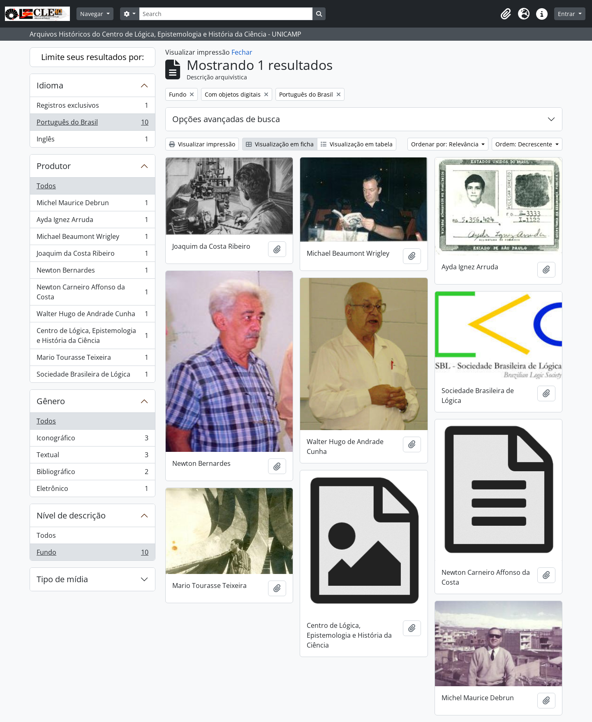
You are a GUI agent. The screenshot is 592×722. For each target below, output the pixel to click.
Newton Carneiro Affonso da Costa (92, 291)
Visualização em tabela (357, 144)
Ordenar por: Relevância (445, 144)
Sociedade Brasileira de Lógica (92, 375)
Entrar (567, 14)
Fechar (241, 52)
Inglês (92, 140)
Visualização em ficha (280, 144)
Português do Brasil (92, 124)
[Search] (225, 13)
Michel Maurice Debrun (92, 204)
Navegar (92, 14)
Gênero (51, 401)
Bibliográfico (92, 473)
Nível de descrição (71, 515)
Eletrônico (92, 490)
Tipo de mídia (62, 579)
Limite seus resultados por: (92, 56)
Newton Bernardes (92, 272)
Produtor (54, 165)
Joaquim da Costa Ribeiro (92, 255)
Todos (46, 185)
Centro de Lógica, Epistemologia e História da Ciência (92, 335)
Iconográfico (92, 440)
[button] (506, 14)
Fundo (92, 553)
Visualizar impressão (202, 144)
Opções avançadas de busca (226, 119)
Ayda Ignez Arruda (92, 221)
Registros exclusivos (92, 107)
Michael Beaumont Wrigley (92, 238)
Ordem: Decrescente (524, 144)
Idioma (50, 85)
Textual (92, 456)
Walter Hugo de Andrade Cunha (92, 315)
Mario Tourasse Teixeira (92, 359)
